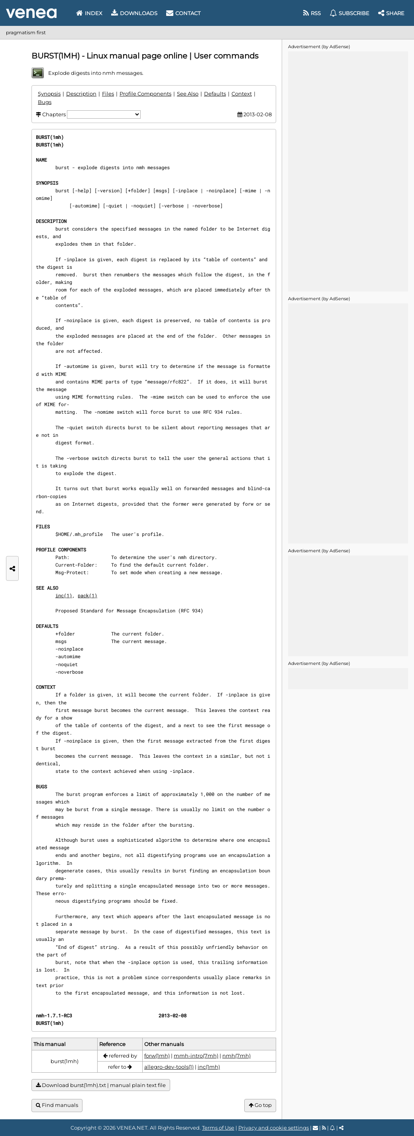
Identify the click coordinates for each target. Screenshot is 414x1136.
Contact (183, 13)
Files (108, 93)
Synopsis (49, 93)
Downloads (134, 13)
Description (81, 93)
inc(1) (63, 595)
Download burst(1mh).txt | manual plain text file (101, 1085)
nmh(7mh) (236, 1055)
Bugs (44, 102)
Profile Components (145, 93)
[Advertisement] (348, 170)
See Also (187, 93)
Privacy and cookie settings (273, 1127)
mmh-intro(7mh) (196, 1055)
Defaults (215, 93)
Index (89, 13)
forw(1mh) (157, 1055)
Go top (260, 1105)
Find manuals (57, 1105)
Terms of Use (218, 1127)
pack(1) (87, 595)
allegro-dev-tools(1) (169, 1067)
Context (242, 93)
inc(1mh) (209, 1067)
